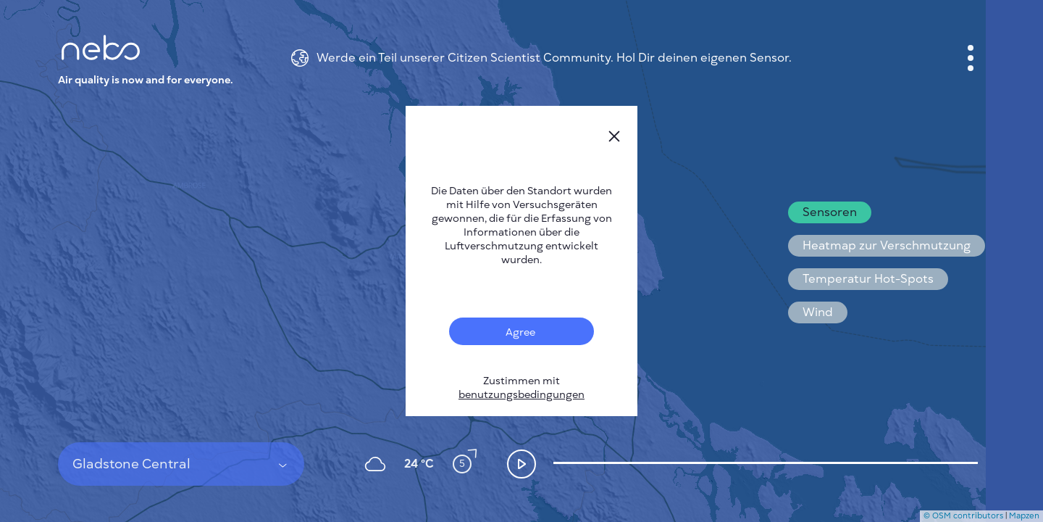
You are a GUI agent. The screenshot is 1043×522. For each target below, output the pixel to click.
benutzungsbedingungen (521, 395)
